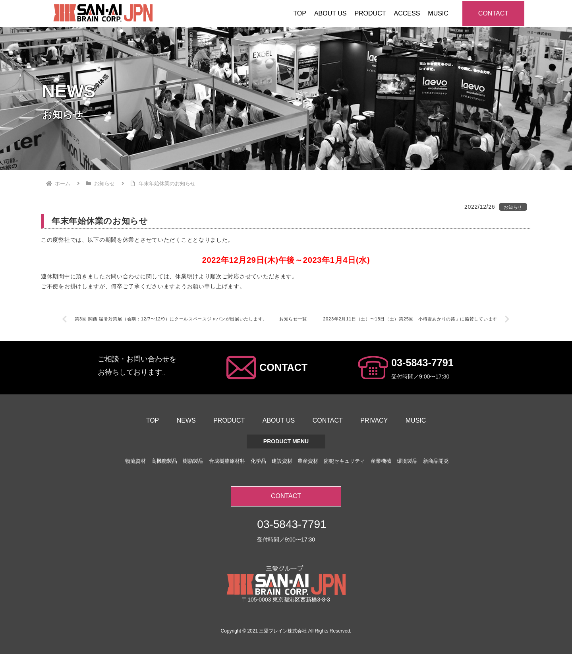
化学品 (258, 461)
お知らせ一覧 (293, 318)
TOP (152, 420)
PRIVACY (374, 420)
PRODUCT (229, 420)
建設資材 (282, 461)
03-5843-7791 (422, 362)
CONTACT (493, 13)
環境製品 (407, 461)
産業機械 (381, 461)
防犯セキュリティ (344, 461)
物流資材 (135, 461)
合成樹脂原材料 (227, 461)
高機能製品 (164, 461)
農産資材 (308, 461)
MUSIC (416, 420)
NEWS (186, 420)
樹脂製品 (193, 461)
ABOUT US (279, 420)
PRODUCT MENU (286, 441)
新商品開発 (436, 461)
